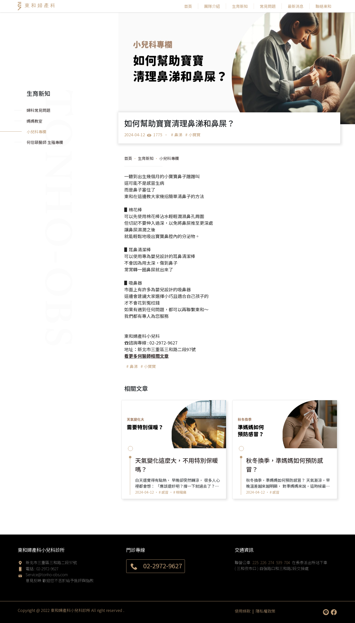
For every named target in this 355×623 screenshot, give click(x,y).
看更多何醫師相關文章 (146, 356)
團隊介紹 (212, 6)
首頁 (188, 6)
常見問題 (268, 6)
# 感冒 (163, 492)
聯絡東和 (323, 6)
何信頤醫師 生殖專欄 (45, 142)
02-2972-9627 (47, 568)
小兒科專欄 (169, 158)
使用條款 (242, 611)
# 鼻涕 (176, 135)
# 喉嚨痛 (179, 492)
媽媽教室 (34, 121)
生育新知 (240, 6)
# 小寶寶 (192, 135)
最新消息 (295, 6)
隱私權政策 (265, 611)
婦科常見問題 (38, 110)
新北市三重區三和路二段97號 (51, 562)
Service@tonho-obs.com (47, 574)
